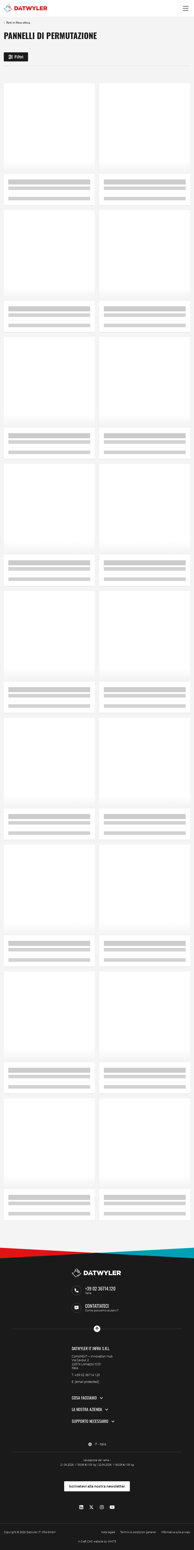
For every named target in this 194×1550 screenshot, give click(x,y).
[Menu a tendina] (185, 8)
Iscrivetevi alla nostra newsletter (97, 1486)
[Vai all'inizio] (97, 1329)
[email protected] (87, 1381)
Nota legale (108, 1532)
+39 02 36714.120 (87, 1375)
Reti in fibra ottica (18, 22)
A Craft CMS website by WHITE (97, 1541)
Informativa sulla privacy (175, 1532)
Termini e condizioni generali (138, 1532)
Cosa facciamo (84, 1398)
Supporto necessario (90, 1421)
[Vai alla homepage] (25, 8)
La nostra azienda (87, 1409)
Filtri (15, 57)
